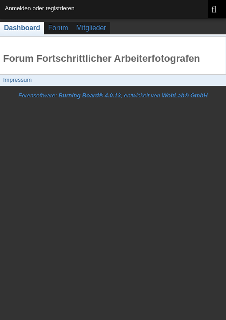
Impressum (17, 79)
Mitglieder (91, 28)
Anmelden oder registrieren (40, 8)
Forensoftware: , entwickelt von (112, 95)
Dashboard (22, 28)
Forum (58, 28)
